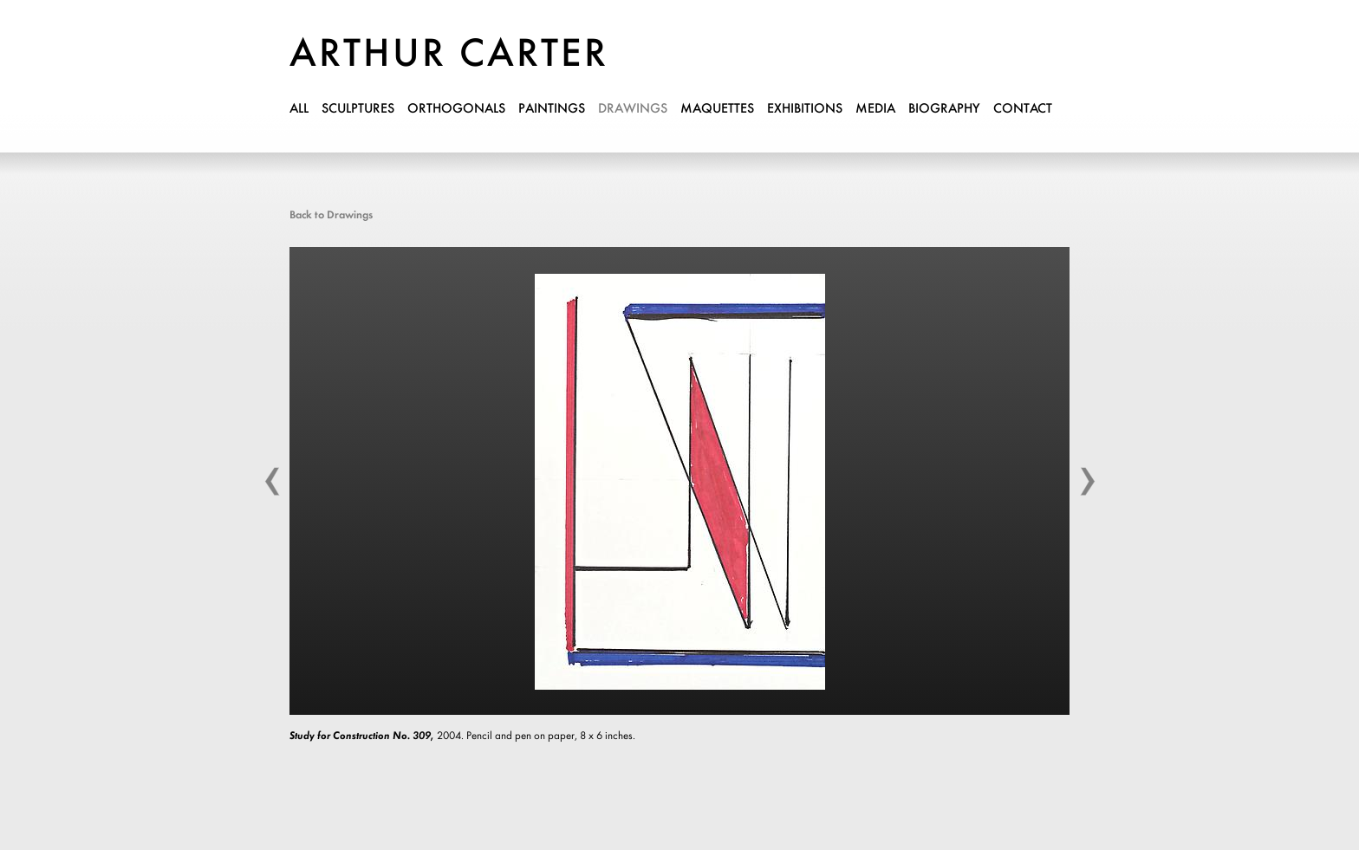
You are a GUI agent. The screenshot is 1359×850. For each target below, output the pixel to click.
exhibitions (804, 109)
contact (1022, 109)
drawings (632, 109)
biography (944, 109)
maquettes (717, 109)
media (875, 109)
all (299, 109)
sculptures (358, 109)
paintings (551, 109)
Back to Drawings (331, 215)
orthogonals (456, 109)
